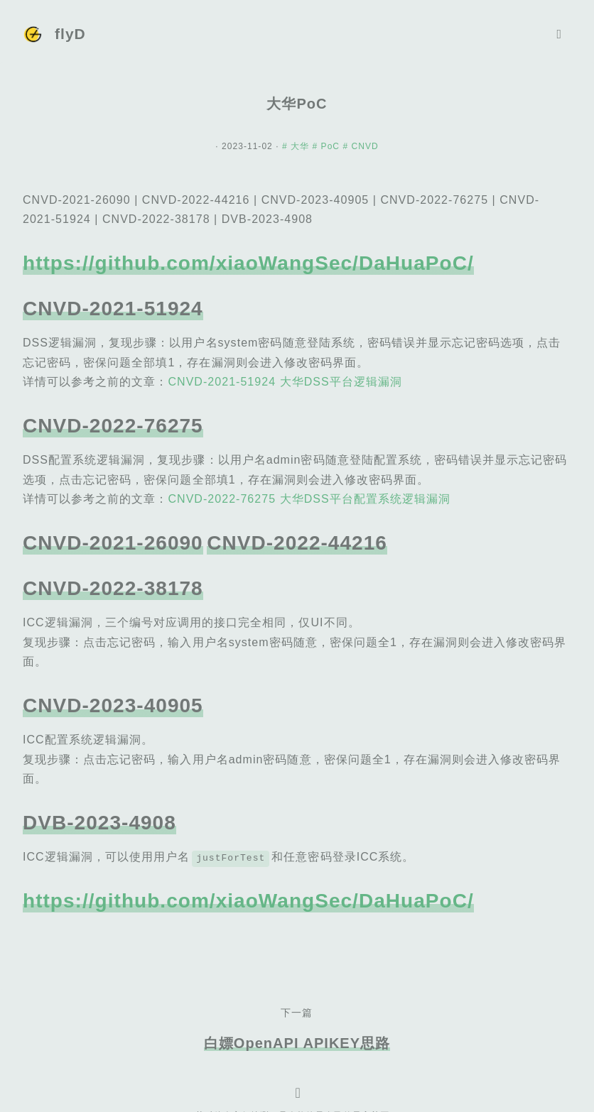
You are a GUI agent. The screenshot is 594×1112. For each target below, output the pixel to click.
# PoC (328, 146)
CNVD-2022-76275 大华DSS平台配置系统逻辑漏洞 (309, 499)
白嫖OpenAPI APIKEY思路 (297, 1043)
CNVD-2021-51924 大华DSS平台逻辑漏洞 (284, 382)
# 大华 (297, 146)
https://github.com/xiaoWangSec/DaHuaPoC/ (248, 263)
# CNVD (360, 146)
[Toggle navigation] (559, 34)
